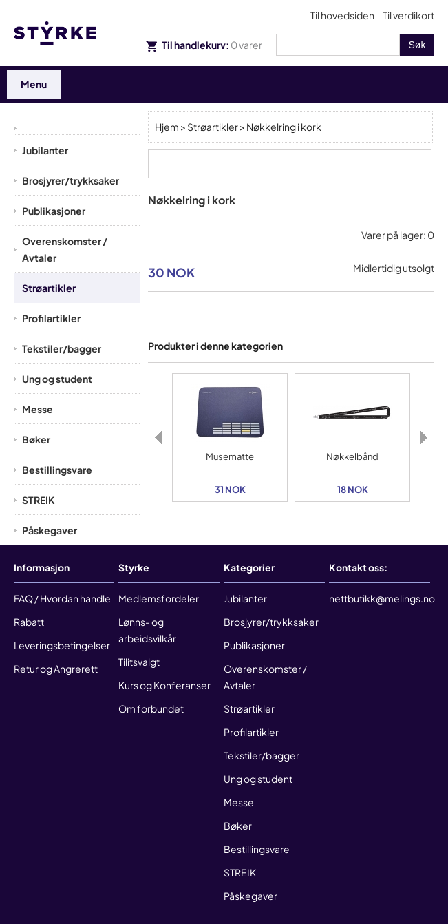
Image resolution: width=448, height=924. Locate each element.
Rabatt (29, 622)
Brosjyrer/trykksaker (70, 180)
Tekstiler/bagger (61, 348)
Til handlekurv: (204, 45)
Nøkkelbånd (352, 456)
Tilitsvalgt (139, 661)
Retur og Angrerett (56, 668)
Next (424, 438)
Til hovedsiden (342, 15)
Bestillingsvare (57, 469)
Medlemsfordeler (158, 598)
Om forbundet (151, 708)
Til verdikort (408, 15)
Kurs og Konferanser (164, 685)
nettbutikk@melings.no (382, 598)
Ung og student (57, 378)
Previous (158, 438)
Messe (37, 409)
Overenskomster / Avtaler (64, 249)
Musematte (230, 456)
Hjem (167, 126)
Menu (34, 84)
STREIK (38, 500)
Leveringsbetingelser (62, 645)
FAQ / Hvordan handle (62, 598)
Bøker (36, 439)
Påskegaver (49, 530)
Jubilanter (45, 150)
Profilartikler (51, 318)
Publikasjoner (53, 210)
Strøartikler (49, 288)
